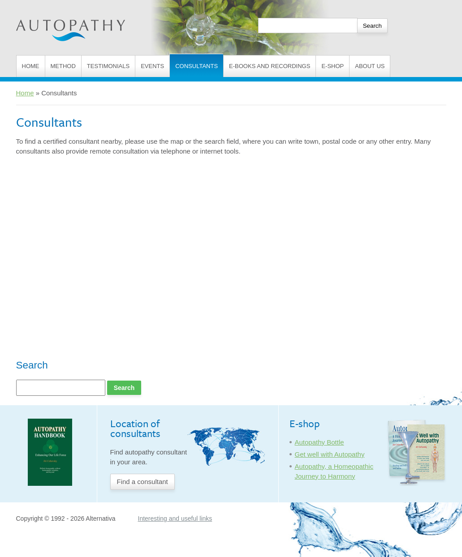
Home (30, 66)
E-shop (332, 66)
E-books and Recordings (269, 66)
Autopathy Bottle (319, 442)
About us (369, 66)
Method (63, 66)
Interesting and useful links (175, 518)
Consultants (196, 66)
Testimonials (108, 66)
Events (152, 66)
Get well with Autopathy (330, 454)
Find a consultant (142, 481)
